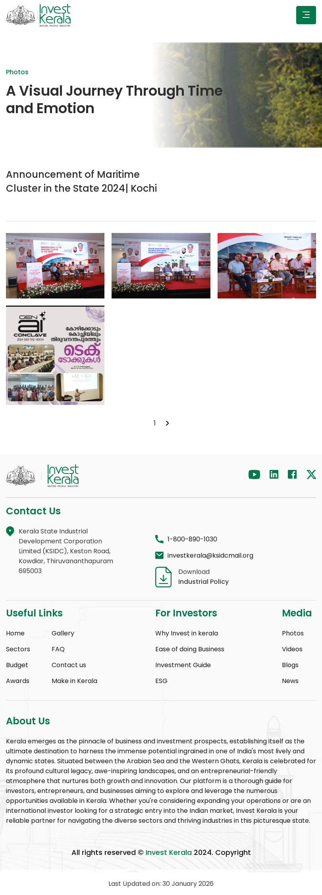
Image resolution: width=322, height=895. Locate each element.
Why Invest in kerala (186, 633)
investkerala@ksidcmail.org (210, 555)
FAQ (58, 649)
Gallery (63, 633)
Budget (17, 665)
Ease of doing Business (189, 649)
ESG (161, 680)
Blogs (290, 665)
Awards (17, 680)
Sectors (18, 649)
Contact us (69, 665)
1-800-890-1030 (192, 539)
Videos (292, 649)
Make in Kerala (74, 680)
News (290, 680)
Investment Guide (183, 665)
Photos (293, 633)
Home (15, 633)
